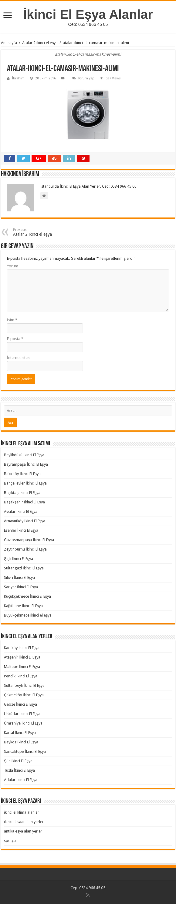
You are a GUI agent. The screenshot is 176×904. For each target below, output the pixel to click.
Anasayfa (9, 42)
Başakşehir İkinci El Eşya (24, 502)
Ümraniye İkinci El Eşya (23, 723)
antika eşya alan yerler (23, 831)
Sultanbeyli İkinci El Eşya (24, 685)
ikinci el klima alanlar (21, 812)
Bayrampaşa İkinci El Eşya (26, 464)
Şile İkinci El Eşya (18, 761)
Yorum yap (86, 78)
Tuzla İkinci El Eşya (19, 770)
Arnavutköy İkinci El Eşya (24, 521)
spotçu (10, 840)
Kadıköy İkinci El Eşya (21, 647)
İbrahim (18, 78)
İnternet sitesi (18, 357)
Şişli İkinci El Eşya (18, 558)
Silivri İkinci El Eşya (19, 577)
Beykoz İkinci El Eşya (21, 742)
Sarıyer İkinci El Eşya (21, 587)
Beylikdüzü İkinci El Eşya (24, 455)
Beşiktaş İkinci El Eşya (22, 492)
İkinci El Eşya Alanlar (88, 14)
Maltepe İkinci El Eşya (22, 666)
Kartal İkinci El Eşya (20, 732)
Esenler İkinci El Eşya (21, 530)
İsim (12, 320)
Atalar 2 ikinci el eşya (40, 42)
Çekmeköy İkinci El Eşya (24, 695)
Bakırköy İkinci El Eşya (22, 473)
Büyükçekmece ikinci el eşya (28, 615)
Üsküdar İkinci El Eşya (22, 713)
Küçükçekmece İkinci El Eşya (27, 596)
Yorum (12, 266)
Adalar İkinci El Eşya (20, 779)
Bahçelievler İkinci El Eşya (25, 483)
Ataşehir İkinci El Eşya (22, 657)
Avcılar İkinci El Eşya (20, 511)
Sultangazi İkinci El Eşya (24, 568)
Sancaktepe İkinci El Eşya (25, 751)
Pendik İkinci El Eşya (20, 676)
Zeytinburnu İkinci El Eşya (25, 549)
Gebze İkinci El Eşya (20, 704)
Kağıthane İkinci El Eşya (23, 605)
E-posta (15, 338)
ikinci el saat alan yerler (24, 821)
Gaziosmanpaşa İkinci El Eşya (29, 539)
